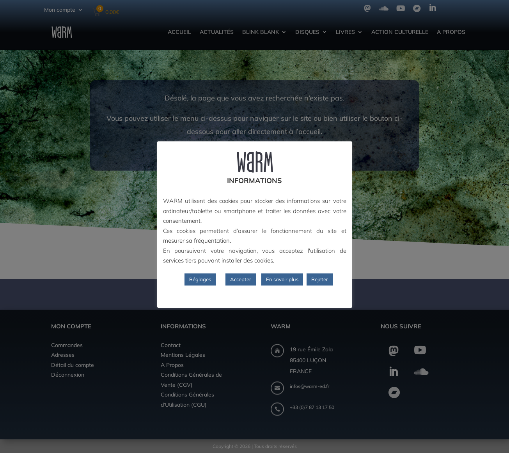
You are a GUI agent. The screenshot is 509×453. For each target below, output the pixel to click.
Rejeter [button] (319, 279)
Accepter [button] (240, 279)
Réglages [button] (200, 279)
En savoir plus (282, 279)
